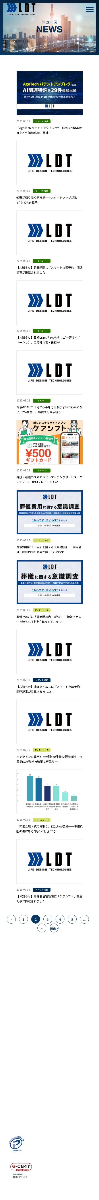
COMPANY (14, 1039)
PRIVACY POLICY (20, 1103)
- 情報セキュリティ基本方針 (23, 1120)
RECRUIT (13, 1052)
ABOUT (11, 1000)
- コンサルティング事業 (20, 1025)
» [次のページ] (42, 928)
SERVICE (12, 1013)
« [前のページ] (11, 919)
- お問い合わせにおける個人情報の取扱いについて (23, 1112)
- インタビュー (14, 1064)
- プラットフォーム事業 (20, 1019)
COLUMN (13, 1090)
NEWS (10, 1077)
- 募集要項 (11, 1058)
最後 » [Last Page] (54, 928)
